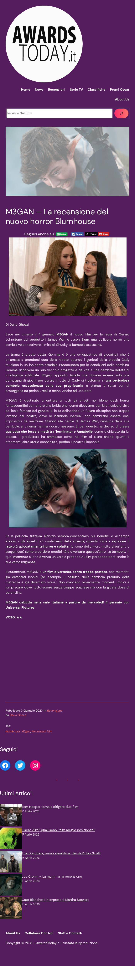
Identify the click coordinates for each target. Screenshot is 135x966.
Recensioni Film (42, 738)
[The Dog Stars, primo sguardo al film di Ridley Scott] (11, 869)
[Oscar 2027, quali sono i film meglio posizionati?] (11, 846)
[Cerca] (121, 113)
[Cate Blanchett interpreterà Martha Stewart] (11, 915)
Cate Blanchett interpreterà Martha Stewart (55, 907)
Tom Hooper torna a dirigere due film (50, 814)
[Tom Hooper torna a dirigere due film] (11, 822)
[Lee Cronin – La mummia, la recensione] (11, 892)
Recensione (55, 717)
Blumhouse (13, 738)
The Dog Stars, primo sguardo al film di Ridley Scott (61, 860)
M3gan (25, 738)
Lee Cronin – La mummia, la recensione (52, 883)
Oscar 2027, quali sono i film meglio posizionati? (58, 837)
